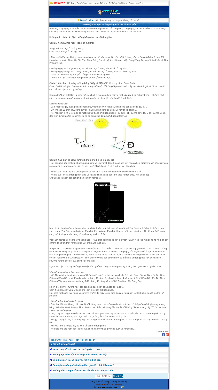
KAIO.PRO (59, 3)
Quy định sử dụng (100, 381)
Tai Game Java (109, 387)
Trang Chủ (55, 340)
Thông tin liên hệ (119, 381)
